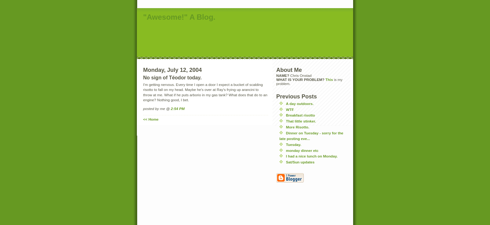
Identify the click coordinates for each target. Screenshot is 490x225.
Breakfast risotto (300, 115)
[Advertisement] (250, 40)
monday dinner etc (302, 150)
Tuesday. (293, 144)
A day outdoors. (300, 104)
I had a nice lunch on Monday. (312, 156)
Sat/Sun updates (300, 162)
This (329, 80)
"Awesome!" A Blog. (179, 17)
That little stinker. (301, 121)
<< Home (150, 119)
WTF (290, 110)
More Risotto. (297, 127)
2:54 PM (178, 109)
